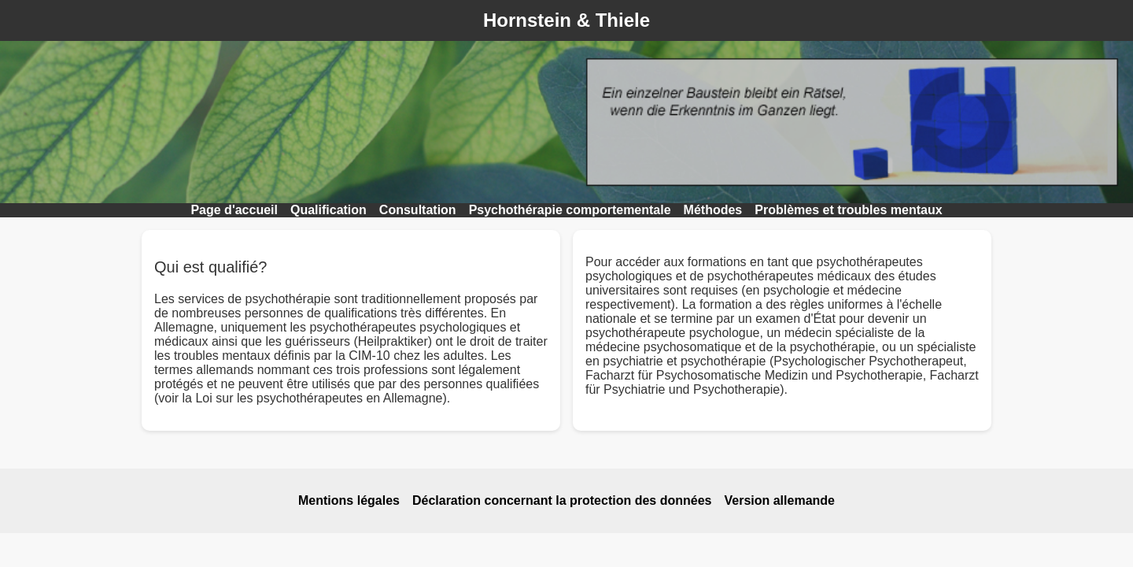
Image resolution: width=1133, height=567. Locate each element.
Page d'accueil (234, 210)
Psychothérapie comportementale (570, 210)
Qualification (328, 210)
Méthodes (713, 210)
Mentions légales (349, 500)
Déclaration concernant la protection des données (562, 500)
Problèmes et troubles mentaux (848, 210)
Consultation (417, 210)
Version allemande (779, 500)
